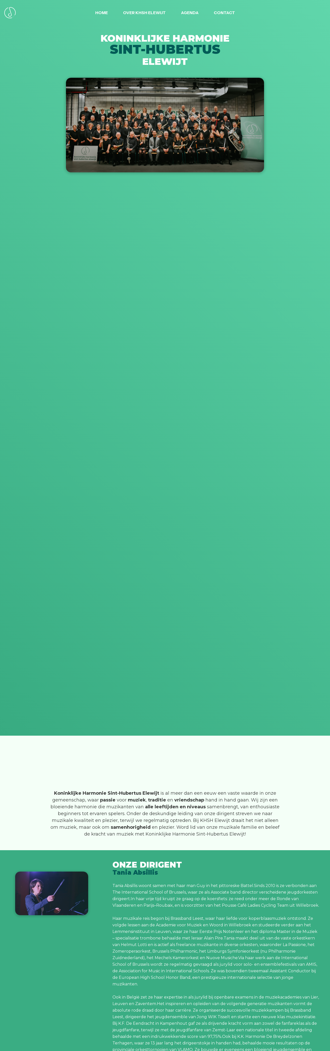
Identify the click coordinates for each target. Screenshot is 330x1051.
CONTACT (224, 12)
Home (101, 12)
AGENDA (190, 12)
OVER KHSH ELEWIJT (144, 12)
